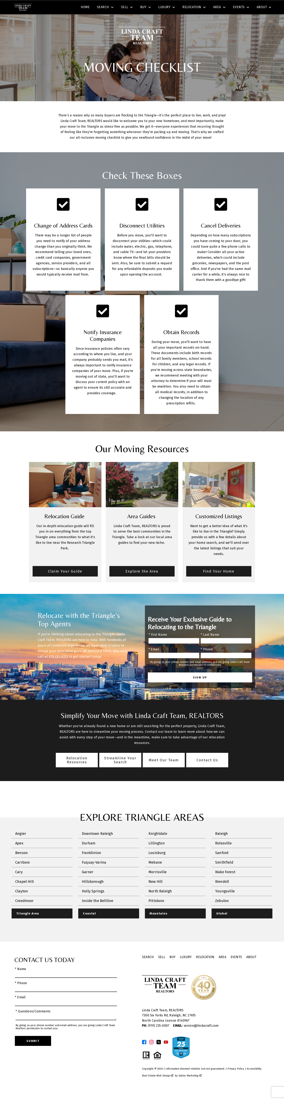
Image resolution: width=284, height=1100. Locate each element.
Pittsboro (156, 911)
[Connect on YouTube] (166, 1052)
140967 (184, 1031)
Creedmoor (24, 911)
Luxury (186, 967)
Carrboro (22, 873)
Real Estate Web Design (157, 1086)
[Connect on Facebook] (144, 1052)
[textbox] (88, 8)
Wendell (222, 892)
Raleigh (221, 844)
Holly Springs (93, 901)
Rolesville (223, 853)
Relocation (205, 967)
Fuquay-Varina (94, 873)
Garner (87, 882)
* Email (154, 660)
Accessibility (254, 1079)
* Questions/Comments (33, 1022)
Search (146, 8)
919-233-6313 (58, 667)
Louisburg (157, 863)
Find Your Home (218, 582)
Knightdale (158, 844)
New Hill (155, 892)
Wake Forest (225, 882)
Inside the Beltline (97, 911)
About (251, 967)
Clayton (21, 901)
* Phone (207, 660)
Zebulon (222, 911)
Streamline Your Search (120, 770)
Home (85, 20)
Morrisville (158, 882)
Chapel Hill (24, 892)
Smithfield (224, 873)
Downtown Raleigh (97, 844)
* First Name (158, 645)
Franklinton (91, 863)
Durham (88, 853)
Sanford (221, 863)
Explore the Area (142, 582)
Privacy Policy (235, 1079)
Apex (19, 853)
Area (222, 967)
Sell (161, 967)
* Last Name (210, 645)
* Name (20, 979)
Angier (20, 844)
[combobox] (85, 8)
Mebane (155, 873)
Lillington (157, 853)
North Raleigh (160, 901)
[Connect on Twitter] (158, 1052)
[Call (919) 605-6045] (234, 8)
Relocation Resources (76, 770)
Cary (19, 882)
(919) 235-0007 (156, 1036)
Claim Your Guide (65, 582)
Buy (173, 967)
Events (236, 967)
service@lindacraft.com (195, 1036)
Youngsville (225, 901)
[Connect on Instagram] (151, 1052)
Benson (21, 863)
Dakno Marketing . (190, 1086)
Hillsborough (93, 892)
